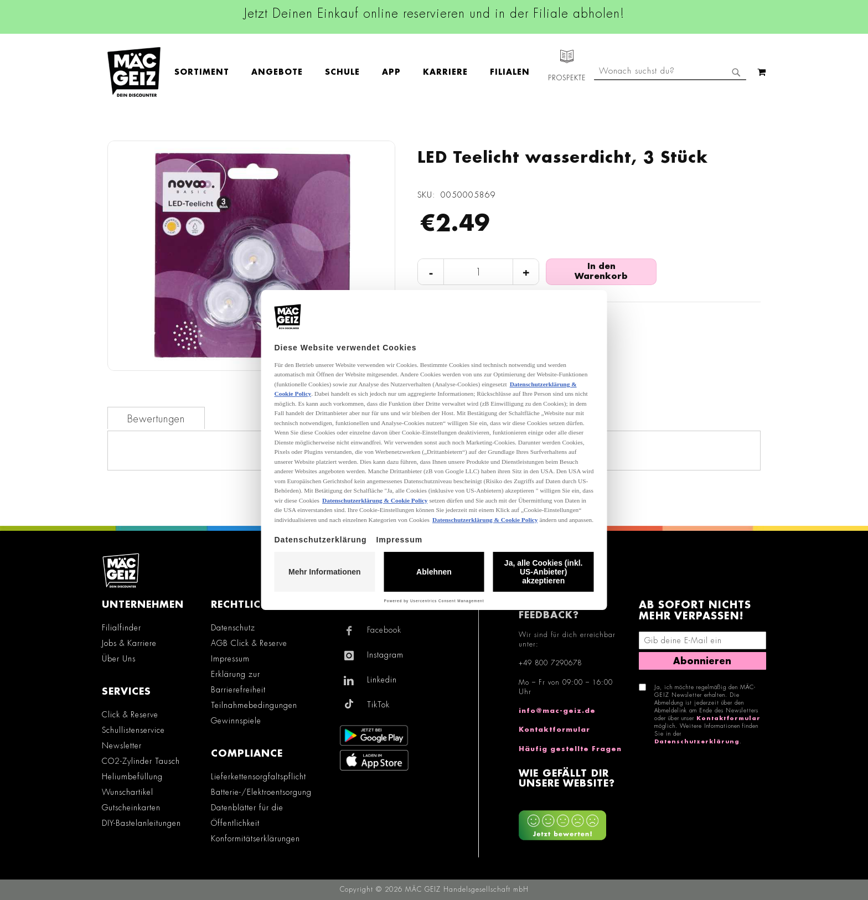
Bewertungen (156, 419)
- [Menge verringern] (431, 272)
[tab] (156, 418)
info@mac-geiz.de (557, 710)
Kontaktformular (554, 729)
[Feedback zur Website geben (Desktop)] (573, 821)
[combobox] (670, 72)
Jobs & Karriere (129, 643)
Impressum (230, 659)
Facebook (384, 630)
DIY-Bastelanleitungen (141, 823)
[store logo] (134, 72)
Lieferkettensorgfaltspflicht (258, 776)
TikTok (378, 704)
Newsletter (122, 745)
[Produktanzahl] (478, 272)
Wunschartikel (127, 792)
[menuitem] (207, 72)
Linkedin (382, 680)
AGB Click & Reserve (249, 643)
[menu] (357, 72)
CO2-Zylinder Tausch (141, 761)
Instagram (385, 655)
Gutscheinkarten (131, 807)
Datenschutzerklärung (697, 741)
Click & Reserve (130, 714)
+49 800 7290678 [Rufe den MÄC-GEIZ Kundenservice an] (550, 663)
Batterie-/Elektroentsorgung (261, 792)
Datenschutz (233, 628)
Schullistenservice (133, 730)
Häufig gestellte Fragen (570, 749)
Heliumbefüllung (132, 776)
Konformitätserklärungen (255, 838)
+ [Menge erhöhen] (526, 272)
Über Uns (119, 659)
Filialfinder (121, 628)
